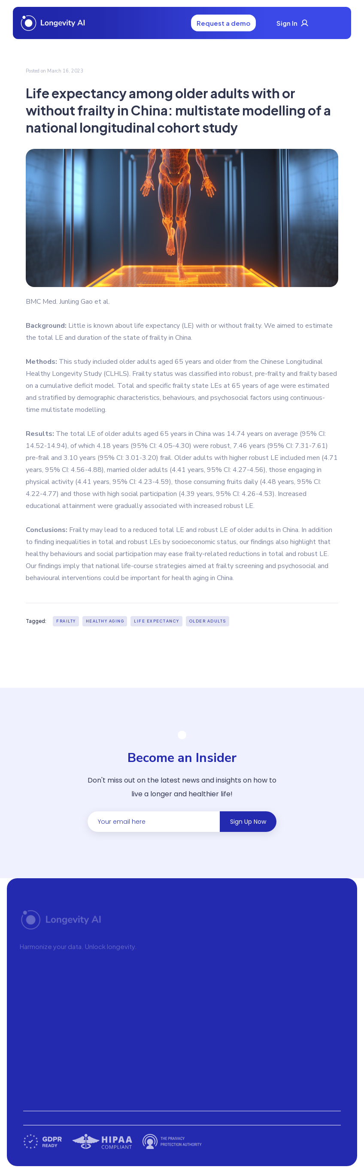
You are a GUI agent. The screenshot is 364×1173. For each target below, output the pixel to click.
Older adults (207, 621)
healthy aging (105, 621)
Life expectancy (156, 621)
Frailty (66, 621)
